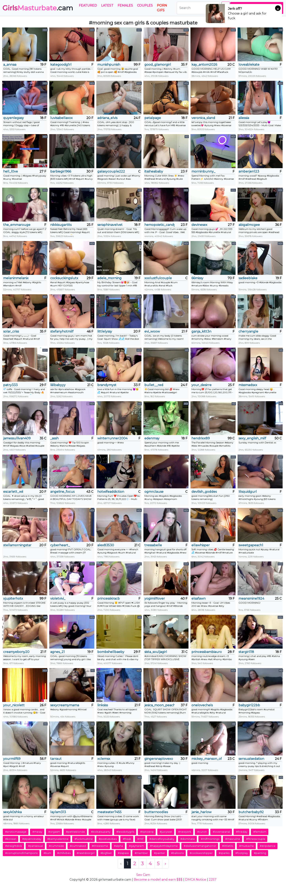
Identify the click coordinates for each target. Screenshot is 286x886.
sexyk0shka (12, 812)
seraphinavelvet (110, 225)
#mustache (246, 845)
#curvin (202, 831)
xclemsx (103, 759)
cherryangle (248, 331)
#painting (260, 853)
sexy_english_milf (252, 438)
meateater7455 (109, 812)
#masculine (232, 838)
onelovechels (202, 705)
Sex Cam (143, 875)
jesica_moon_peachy (159, 705)
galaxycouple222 (111, 171)
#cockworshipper (201, 853)
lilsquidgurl (248, 492)
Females (125, 5)
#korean (10, 838)
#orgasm (54, 831)
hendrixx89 (200, 438)
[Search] (198, 8)
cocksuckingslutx (64, 278)
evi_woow (152, 331)
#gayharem (136, 845)
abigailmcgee (249, 225)
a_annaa (9, 64)
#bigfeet (106, 853)
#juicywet (166, 831)
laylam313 (58, 812)
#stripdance (267, 845)
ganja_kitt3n (201, 331)
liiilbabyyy (58, 385)
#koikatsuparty (100, 831)
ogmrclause (153, 492)
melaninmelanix (16, 278)
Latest (107, 5)
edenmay (151, 438)
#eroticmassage (15, 831)
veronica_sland (203, 118)
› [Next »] (165, 863)
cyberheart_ (60, 545)
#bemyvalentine (58, 838)
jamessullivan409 (17, 438)
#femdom (259, 831)
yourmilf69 (11, 759)
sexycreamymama (64, 705)
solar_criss (11, 331)
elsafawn (198, 598)
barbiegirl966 (60, 171)
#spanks (224, 853)
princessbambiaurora (206, 652)
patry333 (10, 385)
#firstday (241, 831)
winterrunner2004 (112, 438)
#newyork (184, 831)
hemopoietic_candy (159, 225)
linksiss (102, 705)
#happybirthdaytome (164, 845)
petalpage (152, 118)
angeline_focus (62, 492)
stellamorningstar (17, 545)
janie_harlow (201, 812)
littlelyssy (104, 331)
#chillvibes (64, 853)
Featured (88, 5)
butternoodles (156, 812)
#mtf (140, 838)
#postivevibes (108, 838)
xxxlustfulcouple (158, 278)
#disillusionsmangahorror (200, 845)
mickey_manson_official (206, 759)
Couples (145, 5)
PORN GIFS (162, 8)
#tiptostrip (147, 831)
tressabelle (153, 545)
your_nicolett (14, 705)
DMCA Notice (195, 879)
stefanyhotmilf (61, 331)
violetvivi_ (57, 598)
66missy (197, 278)
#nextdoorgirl (86, 853)
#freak (127, 838)
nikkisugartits (61, 225)
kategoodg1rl (61, 64)
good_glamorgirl (157, 64)
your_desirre (201, 385)
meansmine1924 (251, 598)
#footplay (241, 853)
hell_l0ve (10, 171)
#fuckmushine (83, 838)
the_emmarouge (16, 225)
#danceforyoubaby (161, 838)
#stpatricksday (31, 838)
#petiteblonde (75, 831)
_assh (54, 438)
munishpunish (108, 64)
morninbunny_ (203, 171)
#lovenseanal (221, 831)
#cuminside (56, 845)
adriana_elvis (107, 118)
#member (141, 853)
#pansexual (35, 845)
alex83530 (105, 545)
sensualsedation (251, 759)
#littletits (227, 845)
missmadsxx (248, 385)
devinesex (199, 225)
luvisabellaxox (61, 118)
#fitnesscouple (255, 838)
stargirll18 (246, 652)
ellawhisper (200, 545)
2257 (212, 879)
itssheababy (153, 171)
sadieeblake (248, 278)
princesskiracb (108, 598)
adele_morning (109, 278)
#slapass (123, 853)
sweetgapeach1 (251, 545)
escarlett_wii (13, 492)
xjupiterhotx (13, 598)
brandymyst (106, 385)
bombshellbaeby (110, 652)
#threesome (100, 845)
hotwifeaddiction (110, 492)
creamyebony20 (16, 652)
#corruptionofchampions (21, 853)
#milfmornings (210, 838)
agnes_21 (57, 652)
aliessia (244, 118)
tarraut (56, 759)
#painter (159, 853)
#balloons (177, 853)
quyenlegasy (13, 118)
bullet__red (153, 385)
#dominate (187, 838)
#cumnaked (78, 845)
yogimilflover (154, 598)
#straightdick (13, 845)
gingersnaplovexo (158, 759)
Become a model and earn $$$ (158, 879)
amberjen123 (249, 171)
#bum (47, 853)
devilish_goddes (204, 492)
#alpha (118, 845)
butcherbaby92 (251, 812)
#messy (37, 831)
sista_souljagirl (155, 652)
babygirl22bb (249, 705)
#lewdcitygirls (125, 831)
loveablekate (249, 64)
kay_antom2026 (204, 64)
